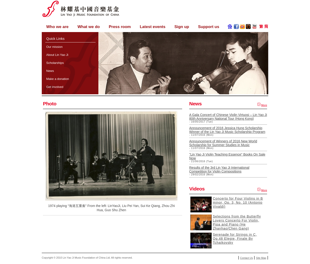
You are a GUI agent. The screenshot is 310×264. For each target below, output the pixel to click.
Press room (120, 27)
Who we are (57, 27)
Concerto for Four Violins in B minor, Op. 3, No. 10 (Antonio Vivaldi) (238, 202)
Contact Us (246, 257)
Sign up (181, 27)
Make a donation (57, 79)
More (264, 105)
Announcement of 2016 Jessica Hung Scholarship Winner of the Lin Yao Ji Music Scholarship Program (227, 130)
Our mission (54, 47)
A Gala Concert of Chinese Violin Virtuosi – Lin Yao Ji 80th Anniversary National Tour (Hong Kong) (228, 116)
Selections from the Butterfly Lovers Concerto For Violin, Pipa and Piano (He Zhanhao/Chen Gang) (237, 222)
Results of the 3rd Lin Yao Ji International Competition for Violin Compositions (219, 169)
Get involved (54, 87)
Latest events (152, 27)
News (50, 71)
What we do (88, 27)
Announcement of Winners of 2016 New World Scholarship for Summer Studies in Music (223, 143)
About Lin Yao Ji (57, 55)
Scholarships (55, 63)
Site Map (261, 257)
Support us (208, 27)
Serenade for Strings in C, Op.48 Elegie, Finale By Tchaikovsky (235, 238)
